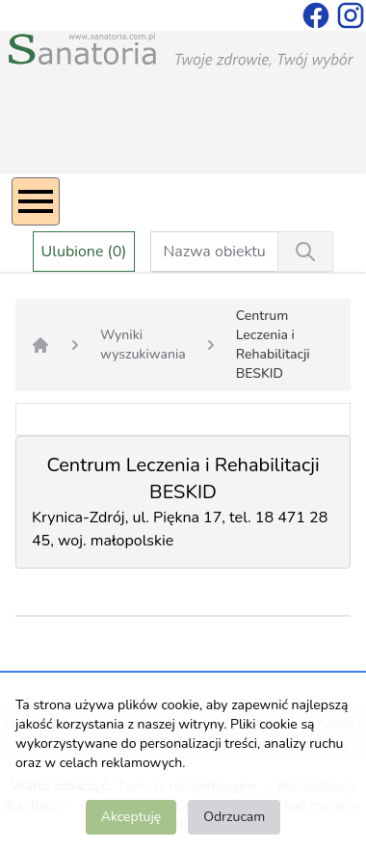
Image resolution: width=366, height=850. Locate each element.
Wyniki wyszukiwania (143, 344)
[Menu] (36, 201)
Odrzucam (234, 817)
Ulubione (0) (84, 251)
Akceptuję (131, 817)
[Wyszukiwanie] (305, 251)
